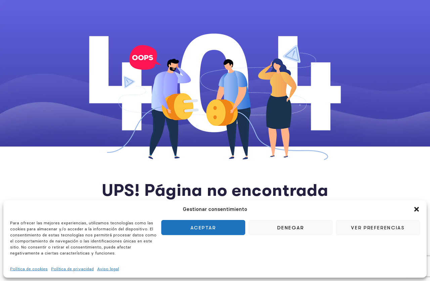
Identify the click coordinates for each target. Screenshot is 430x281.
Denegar (290, 228)
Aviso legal (108, 268)
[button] (416, 209)
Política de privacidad (72, 268)
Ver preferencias (377, 228)
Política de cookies (29, 268)
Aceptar (203, 228)
